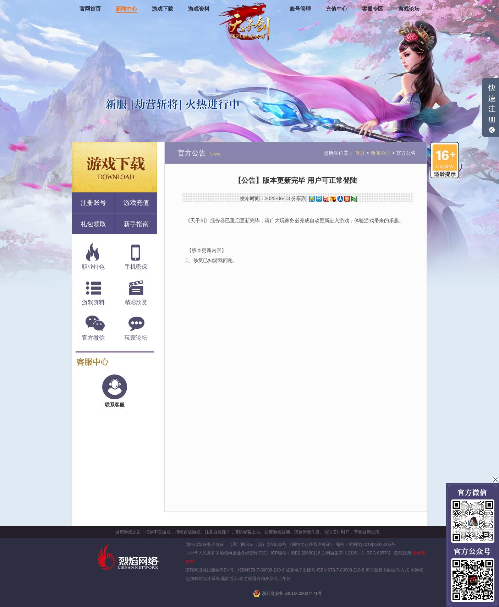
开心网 (347, 199)
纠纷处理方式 (396, 570)
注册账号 (93, 202)
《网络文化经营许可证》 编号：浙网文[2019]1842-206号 (341, 544)
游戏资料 (198, 9)
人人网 (340, 199)
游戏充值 (136, 202)
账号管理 (300, 9)
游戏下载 (162, 9)
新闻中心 (126, 9)
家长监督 (373, 570)
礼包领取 (93, 224)
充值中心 (336, 9)
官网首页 (90, 9)
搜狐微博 (333, 199)
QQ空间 (312, 199)
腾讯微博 (319, 199)
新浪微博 (326, 199)
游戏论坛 (409, 9)
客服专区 (372, 9)
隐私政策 (402, 553)
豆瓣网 (354, 199)
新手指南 (136, 224)
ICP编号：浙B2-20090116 (295, 553)
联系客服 (115, 405)
